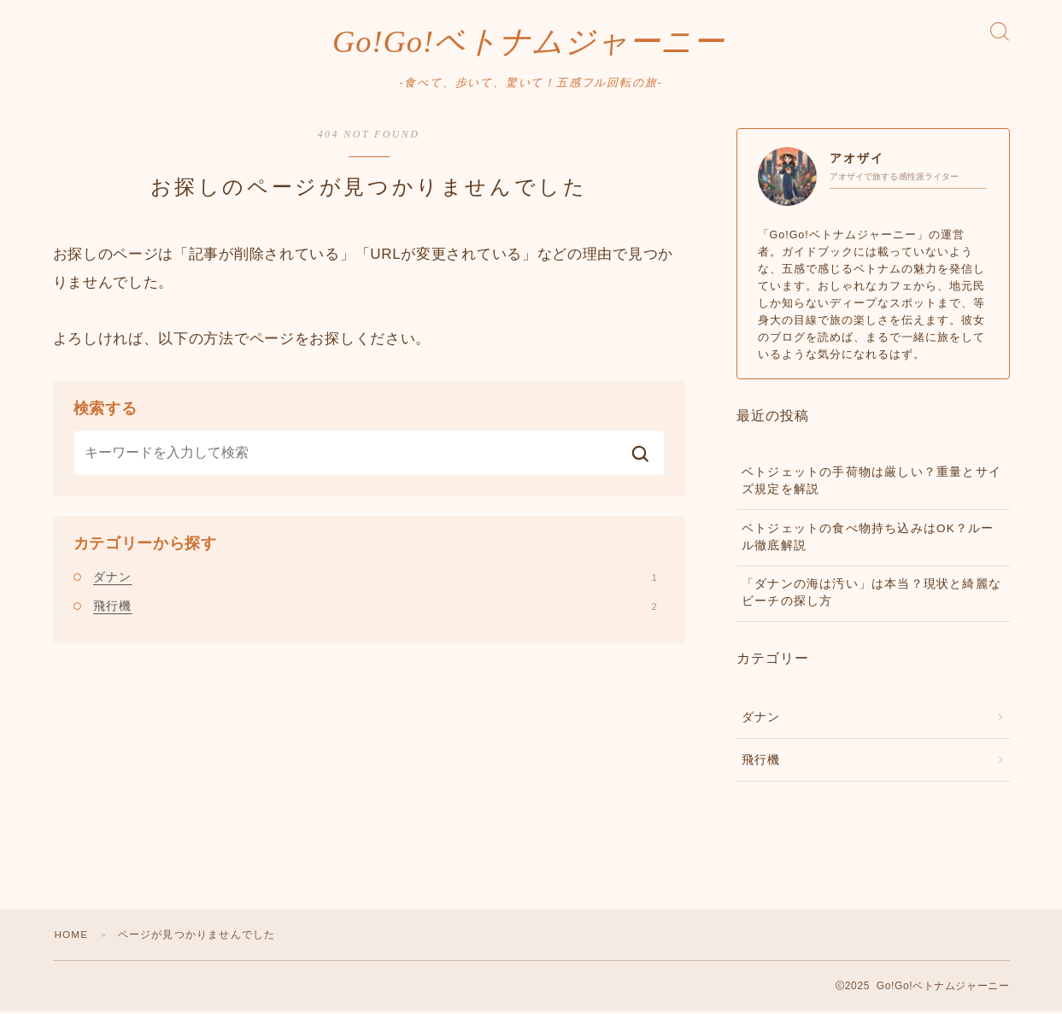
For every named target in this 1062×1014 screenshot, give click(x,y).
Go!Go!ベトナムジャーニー (528, 43)
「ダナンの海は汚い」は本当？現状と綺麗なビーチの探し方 (871, 595)
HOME (72, 937)
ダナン (375, 579)
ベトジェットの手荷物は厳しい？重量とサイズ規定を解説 (871, 483)
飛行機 (375, 607)
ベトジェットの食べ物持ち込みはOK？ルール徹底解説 (868, 539)
